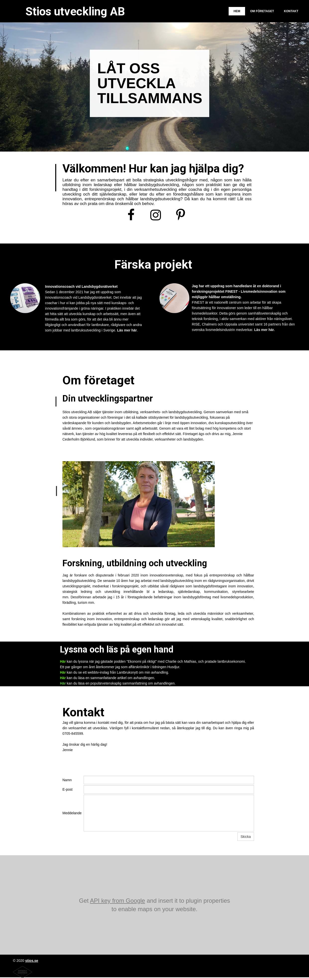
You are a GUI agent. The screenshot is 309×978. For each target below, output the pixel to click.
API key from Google (117, 900)
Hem (237, 11)
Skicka (246, 837)
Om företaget (262, 11)
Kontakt (291, 11)
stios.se (31, 961)
